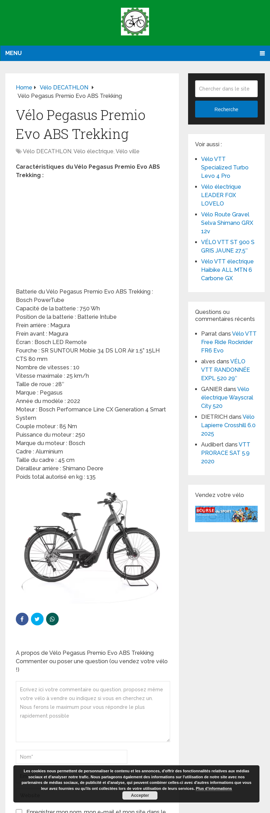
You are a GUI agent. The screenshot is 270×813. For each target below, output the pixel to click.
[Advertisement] (92, 236)
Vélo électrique (93, 151)
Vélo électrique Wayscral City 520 (227, 397)
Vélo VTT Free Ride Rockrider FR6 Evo (229, 342)
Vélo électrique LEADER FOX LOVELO (221, 195)
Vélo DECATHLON (47, 151)
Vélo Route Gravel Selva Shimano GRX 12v (227, 223)
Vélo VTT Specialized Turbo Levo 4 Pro (225, 167)
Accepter (140, 795)
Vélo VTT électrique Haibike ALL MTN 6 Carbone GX (227, 270)
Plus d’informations (214, 788)
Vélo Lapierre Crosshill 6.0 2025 (228, 425)
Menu (13, 53)
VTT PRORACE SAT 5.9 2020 (225, 453)
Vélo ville (128, 151)
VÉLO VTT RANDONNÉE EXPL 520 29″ (225, 370)
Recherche (226, 109)
